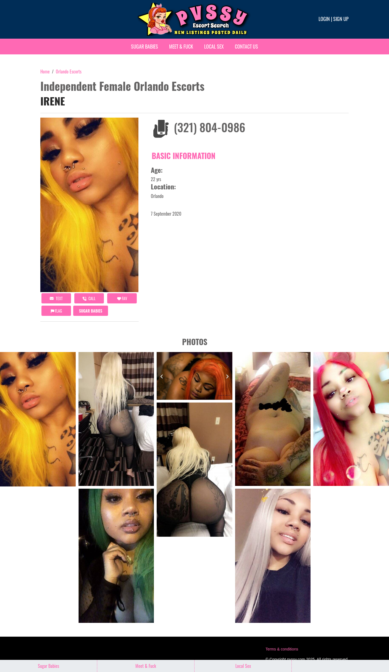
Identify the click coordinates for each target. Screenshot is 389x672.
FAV (122, 298)
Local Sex (214, 46)
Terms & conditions (282, 649)
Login (324, 18)
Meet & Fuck (181, 46)
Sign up (341, 18)
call (89, 298)
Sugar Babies (144, 46)
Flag (56, 311)
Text (56, 298)
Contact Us (246, 46)
